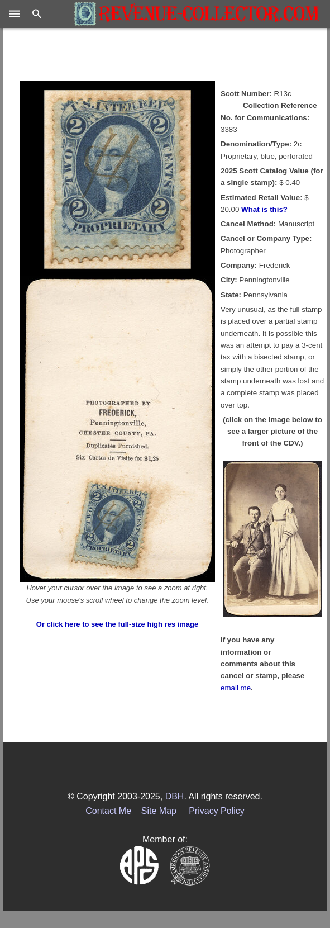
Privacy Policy (217, 811)
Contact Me (108, 811)
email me (236, 688)
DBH (174, 796)
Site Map (158, 811)
